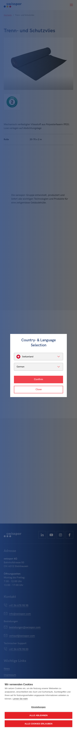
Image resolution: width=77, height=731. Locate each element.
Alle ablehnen (38, 715)
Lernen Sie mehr (20, 699)
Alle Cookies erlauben (38, 724)
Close (39, 389)
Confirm (38, 379)
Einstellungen (38, 707)
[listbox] (38, 356)
